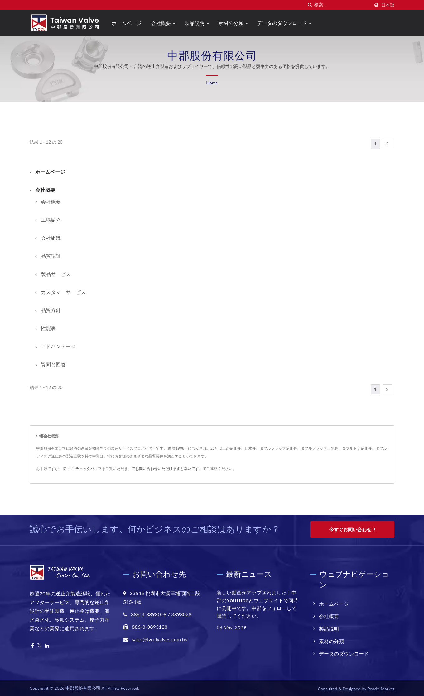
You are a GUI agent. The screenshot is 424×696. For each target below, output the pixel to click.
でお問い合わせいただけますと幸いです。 (167, 468)
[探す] (309, 5)
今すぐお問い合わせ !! (352, 529)
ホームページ (127, 23)
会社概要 (163, 23)
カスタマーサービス (63, 292)
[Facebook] (32, 644)
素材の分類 (233, 23)
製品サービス (56, 274)
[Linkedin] (47, 644)
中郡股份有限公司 (82, 687)
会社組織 (51, 238)
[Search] (342, 5)
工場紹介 (51, 220)
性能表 (48, 328)
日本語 (387, 4)
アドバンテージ (58, 346)
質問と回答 (53, 364)
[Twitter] (39, 644)
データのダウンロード (284, 23)
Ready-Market (380, 687)
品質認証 (51, 256)
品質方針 (51, 310)
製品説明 (197, 23)
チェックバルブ (88, 468)
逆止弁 (68, 468)
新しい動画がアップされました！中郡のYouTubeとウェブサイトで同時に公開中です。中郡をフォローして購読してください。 (257, 603)
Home (212, 82)
